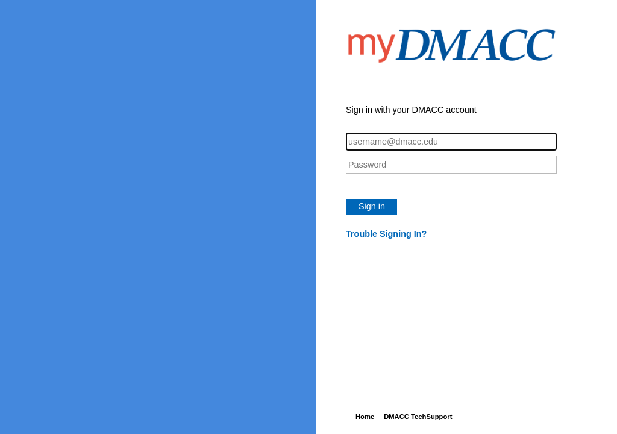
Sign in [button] (372, 206)
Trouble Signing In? (386, 234)
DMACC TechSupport (418, 416)
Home (364, 416)
